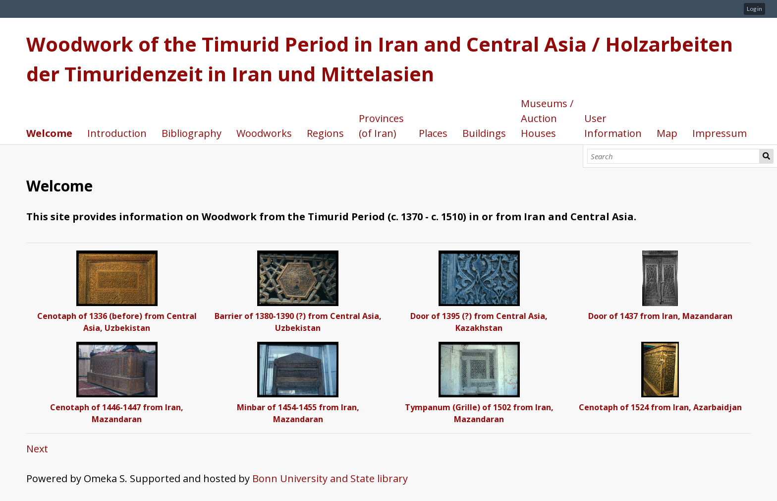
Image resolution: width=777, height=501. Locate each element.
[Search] (673, 156)
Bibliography (192, 133)
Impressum (719, 133)
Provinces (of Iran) (381, 126)
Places (433, 133)
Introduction (117, 133)
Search (767, 156)
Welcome (49, 133)
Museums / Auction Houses (547, 118)
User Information (613, 126)
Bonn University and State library (330, 478)
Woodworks (264, 133)
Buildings (484, 133)
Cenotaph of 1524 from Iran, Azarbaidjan (660, 407)
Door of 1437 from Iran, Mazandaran (660, 316)
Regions (325, 133)
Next (37, 448)
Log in (754, 8)
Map (667, 133)
